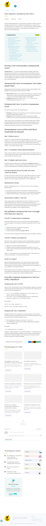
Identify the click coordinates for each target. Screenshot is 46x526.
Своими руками (32, 459)
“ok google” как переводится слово (32, 404)
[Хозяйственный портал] (7, 4)
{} (22, 435)
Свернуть (37, 34)
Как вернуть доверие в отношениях (12, 383)
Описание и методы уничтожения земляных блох (14, 472)
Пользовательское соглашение (37, 520)
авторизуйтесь (38, 428)
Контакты (33, 517)
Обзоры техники (13, 484)
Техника (32, 463)
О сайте (33, 515)
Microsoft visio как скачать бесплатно (32, 383)
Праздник (32, 455)
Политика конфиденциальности (36, 518)
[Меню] (15, 6)
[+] (23, 435)
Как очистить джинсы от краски (13, 467)
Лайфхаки (32, 451)
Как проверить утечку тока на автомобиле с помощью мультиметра (13, 361)
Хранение (32, 472)
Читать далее (8, 369)
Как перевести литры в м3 (30, 361)
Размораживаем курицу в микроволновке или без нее (13, 462)
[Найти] (41, 2)
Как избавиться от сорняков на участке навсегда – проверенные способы (14, 457)
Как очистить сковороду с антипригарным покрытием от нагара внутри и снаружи (11, 406)
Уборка (32, 468)
